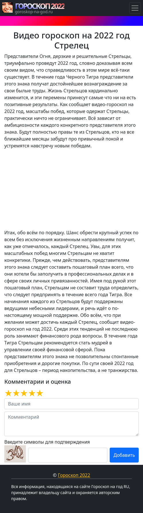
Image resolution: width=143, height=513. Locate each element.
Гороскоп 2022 (74, 475)
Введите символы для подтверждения (47, 442)
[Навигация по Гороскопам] (135, 8)
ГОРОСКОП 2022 (39, 6)
